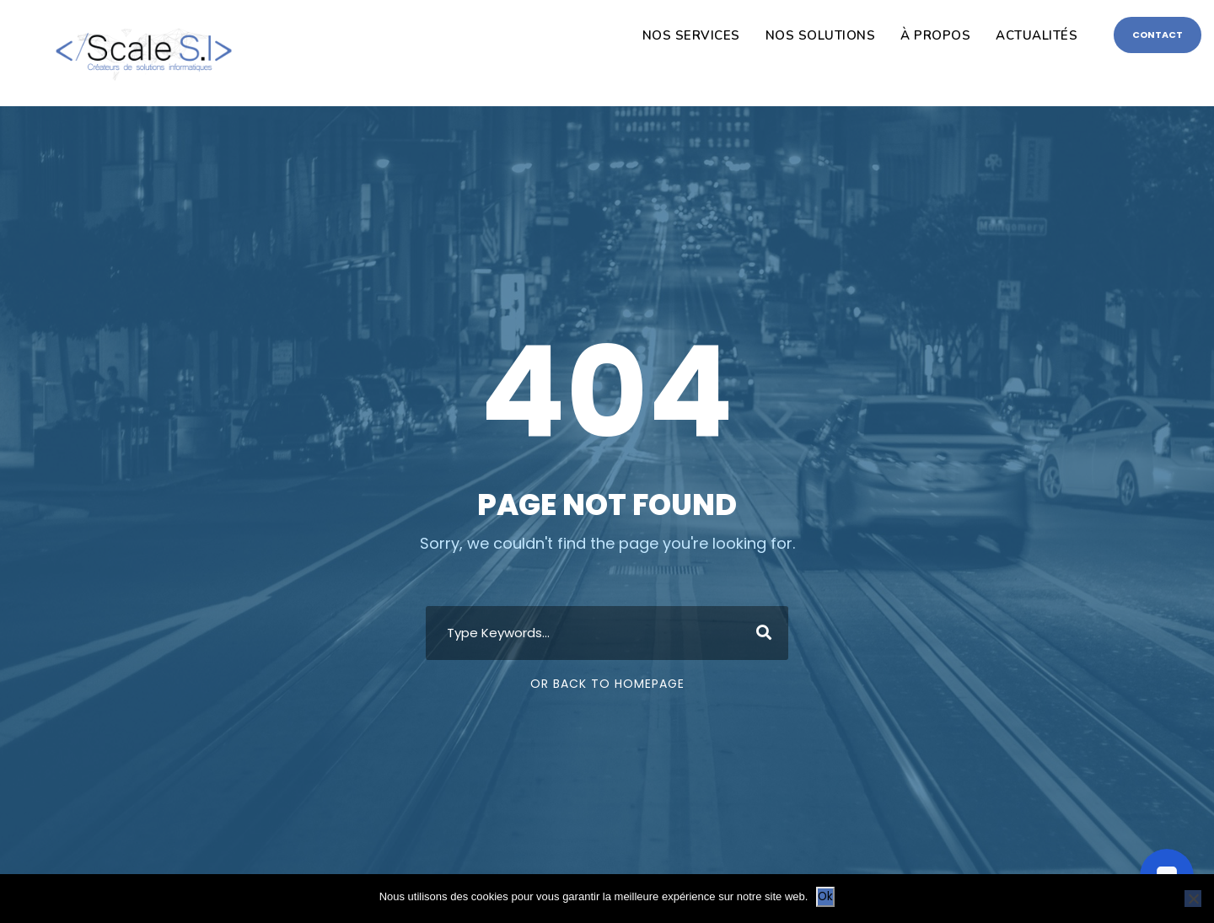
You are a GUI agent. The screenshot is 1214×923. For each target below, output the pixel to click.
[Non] (1192, 898)
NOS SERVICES (691, 35)
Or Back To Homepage (607, 683)
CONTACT (1157, 34)
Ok (825, 896)
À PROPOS (935, 35)
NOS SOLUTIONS (820, 35)
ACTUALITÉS (1036, 35)
